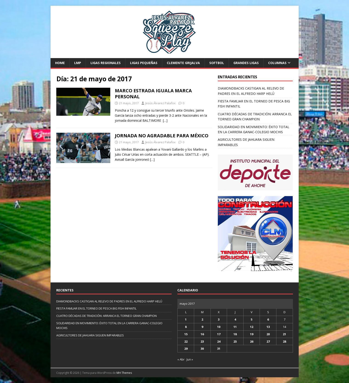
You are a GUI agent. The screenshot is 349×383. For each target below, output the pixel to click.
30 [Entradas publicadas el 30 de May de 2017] (202, 348)
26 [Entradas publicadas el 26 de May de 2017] (251, 341)
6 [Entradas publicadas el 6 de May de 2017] (268, 319)
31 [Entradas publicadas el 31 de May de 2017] (218, 348)
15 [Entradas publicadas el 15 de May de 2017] (185, 334)
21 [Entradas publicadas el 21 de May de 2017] (284, 334)
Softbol (216, 63)
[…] (165, 120)
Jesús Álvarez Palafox (160, 103)
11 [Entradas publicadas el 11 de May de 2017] (235, 327)
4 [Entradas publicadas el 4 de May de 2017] (235, 319)
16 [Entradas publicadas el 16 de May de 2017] (202, 334)
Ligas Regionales (106, 63)
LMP (77, 63)
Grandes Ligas (246, 63)
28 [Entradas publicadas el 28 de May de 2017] (284, 341)
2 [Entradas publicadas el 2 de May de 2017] (202, 319)
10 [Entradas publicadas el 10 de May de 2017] (218, 327)
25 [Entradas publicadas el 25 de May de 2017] (235, 341)
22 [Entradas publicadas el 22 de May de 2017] (185, 341)
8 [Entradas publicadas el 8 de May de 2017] (186, 327)
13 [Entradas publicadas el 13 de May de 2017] (268, 327)
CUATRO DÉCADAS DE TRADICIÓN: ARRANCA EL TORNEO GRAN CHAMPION (106, 316)
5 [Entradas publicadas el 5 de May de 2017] (251, 319)
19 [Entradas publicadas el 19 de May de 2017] (251, 334)
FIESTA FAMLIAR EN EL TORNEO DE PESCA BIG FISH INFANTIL (96, 308)
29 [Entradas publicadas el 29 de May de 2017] (185, 348)
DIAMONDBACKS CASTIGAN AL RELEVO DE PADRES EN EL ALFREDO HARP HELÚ (109, 301)
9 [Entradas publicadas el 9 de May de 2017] (202, 327)
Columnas (277, 63)
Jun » (190, 359)
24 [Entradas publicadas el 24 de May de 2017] (218, 341)
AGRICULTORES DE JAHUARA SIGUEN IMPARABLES (90, 335)
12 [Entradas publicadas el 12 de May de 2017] (251, 327)
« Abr (180, 359)
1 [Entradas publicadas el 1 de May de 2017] (186, 319)
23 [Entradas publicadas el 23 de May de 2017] (202, 341)
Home (60, 63)
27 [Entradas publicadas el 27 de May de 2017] (268, 341)
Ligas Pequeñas (143, 63)
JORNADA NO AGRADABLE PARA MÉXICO (161, 135)
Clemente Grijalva (183, 63)
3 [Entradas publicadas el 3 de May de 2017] (218, 319)
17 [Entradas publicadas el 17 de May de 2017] (218, 334)
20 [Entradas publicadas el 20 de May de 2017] (268, 334)
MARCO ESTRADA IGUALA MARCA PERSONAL (153, 93)
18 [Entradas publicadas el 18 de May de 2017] (235, 334)
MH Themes (124, 373)
